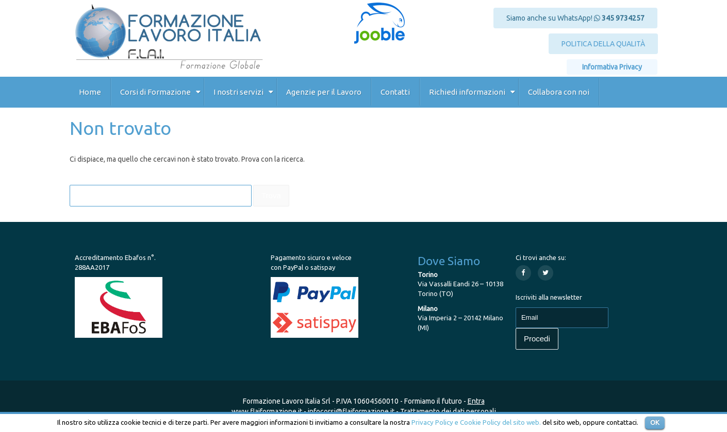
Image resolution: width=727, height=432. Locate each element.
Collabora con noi (558, 92)
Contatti (395, 92)
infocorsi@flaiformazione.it (351, 411)
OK (654, 422)
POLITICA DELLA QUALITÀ (603, 44)
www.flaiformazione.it (267, 411)
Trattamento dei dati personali (448, 411)
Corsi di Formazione (155, 92)
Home (90, 92)
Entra (476, 401)
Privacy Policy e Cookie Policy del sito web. (476, 422)
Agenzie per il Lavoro (323, 92)
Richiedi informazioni (467, 92)
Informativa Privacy (612, 67)
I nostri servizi (238, 92)
